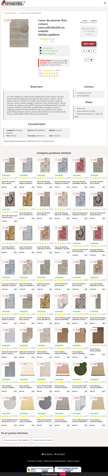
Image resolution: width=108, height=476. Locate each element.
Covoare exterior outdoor (43, 440)
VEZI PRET (89, 43)
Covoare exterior (10, 13)
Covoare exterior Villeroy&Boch (30, 13)
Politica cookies (73, 461)
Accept (63, 474)
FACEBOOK (47, 454)
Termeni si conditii (34, 461)
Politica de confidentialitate (55, 461)
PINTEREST (59, 454)
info (15, 187)
